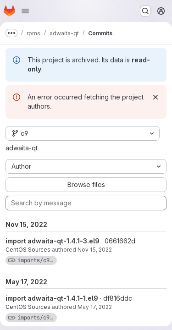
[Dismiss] (155, 97)
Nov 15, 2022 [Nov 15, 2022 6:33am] (95, 249)
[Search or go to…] (145, 11)
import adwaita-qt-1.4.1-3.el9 (53, 241)
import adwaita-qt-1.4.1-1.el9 (52, 298)
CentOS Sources (28, 249)
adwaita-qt (22, 148)
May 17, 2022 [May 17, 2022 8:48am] (95, 306)
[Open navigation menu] (25, 11)
